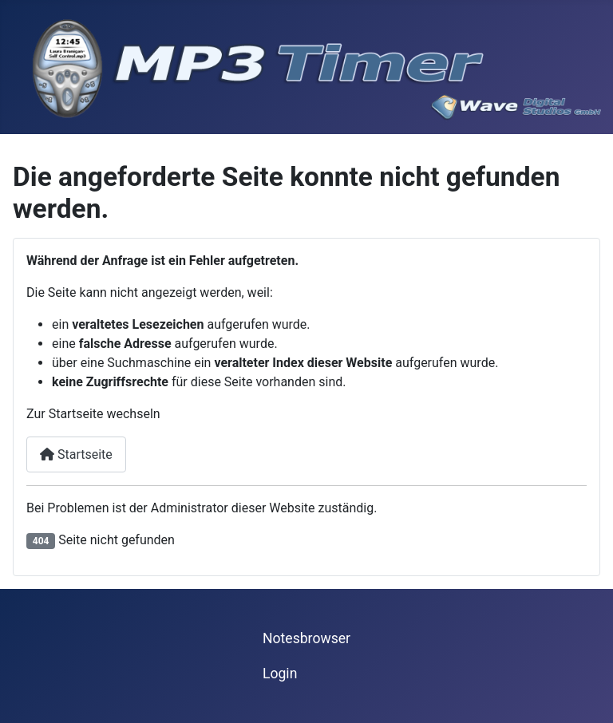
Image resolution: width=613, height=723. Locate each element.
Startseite (76, 454)
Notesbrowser (306, 638)
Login (280, 674)
